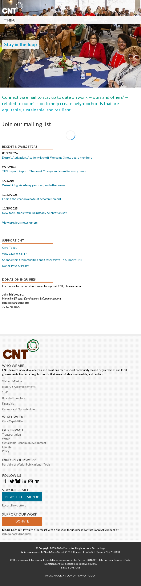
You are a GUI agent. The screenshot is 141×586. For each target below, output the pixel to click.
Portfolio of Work (13, 464)
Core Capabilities (12, 421)
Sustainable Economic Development (24, 442)
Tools (46, 464)
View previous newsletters (20, 222)
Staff (5, 392)
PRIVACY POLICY (54, 575)
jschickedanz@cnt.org (16, 534)
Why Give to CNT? (14, 253)
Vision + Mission (12, 381)
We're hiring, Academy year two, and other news (33, 185)
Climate (7, 447)
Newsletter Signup (22, 497)
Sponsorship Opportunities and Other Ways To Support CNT (42, 260)
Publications (33, 464)
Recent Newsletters (14, 505)
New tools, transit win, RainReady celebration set (34, 213)
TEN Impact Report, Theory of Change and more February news (44, 171)
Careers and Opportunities (18, 409)
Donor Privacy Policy (15, 265)
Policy (5, 451)
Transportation (11, 434)
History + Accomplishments (19, 386)
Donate (22, 521)
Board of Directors (13, 398)
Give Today (9, 247)
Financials (8, 403)
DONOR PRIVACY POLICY (81, 575)
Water (6, 438)
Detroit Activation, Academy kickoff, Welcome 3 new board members (47, 157)
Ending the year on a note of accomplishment (31, 199)
